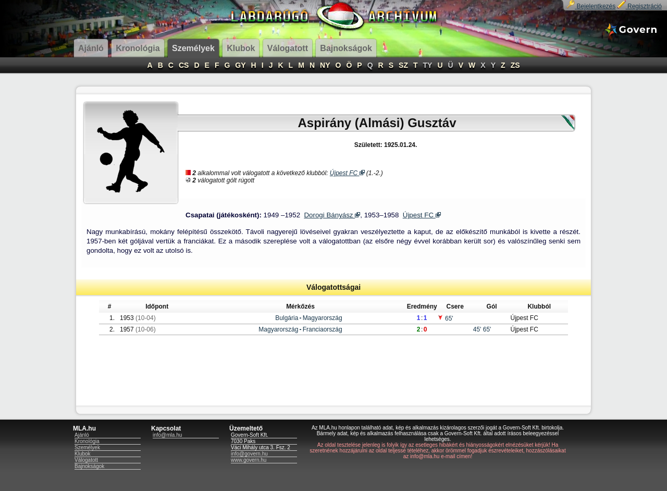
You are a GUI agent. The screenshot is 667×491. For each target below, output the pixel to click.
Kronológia (87, 441)
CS (184, 65)
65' (445, 318)
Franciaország (322, 329)
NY (325, 65)
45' (478, 329)
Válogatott (86, 460)
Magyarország (322, 318)
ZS (515, 65)
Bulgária (286, 318)
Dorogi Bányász (332, 215)
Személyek (87, 447)
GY (240, 65)
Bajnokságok (89, 466)
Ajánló (82, 435)
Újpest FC (347, 173)
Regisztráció (639, 6)
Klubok (83, 454)
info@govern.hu (249, 454)
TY (428, 65)
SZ (403, 65)
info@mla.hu (167, 435)
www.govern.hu (248, 460)
